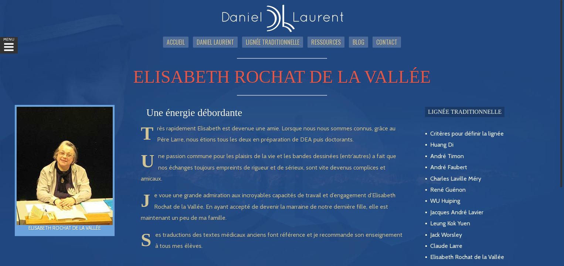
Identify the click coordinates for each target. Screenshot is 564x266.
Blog (358, 42)
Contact (386, 42)
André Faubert (448, 167)
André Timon (447, 156)
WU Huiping (445, 200)
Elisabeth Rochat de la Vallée (467, 256)
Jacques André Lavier (456, 212)
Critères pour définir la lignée (467, 133)
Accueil (176, 42)
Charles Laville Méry (455, 178)
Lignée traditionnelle (272, 42)
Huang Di (441, 144)
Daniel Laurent (215, 42)
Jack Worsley (446, 234)
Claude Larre (446, 245)
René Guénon (448, 189)
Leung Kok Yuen (450, 223)
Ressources (326, 42)
